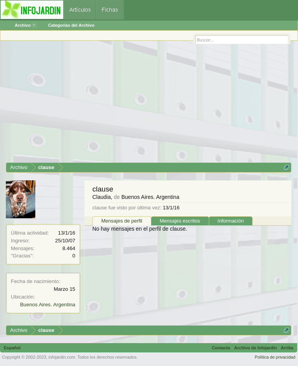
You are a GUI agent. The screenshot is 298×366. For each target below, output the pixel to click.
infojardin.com (62, 357)
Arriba (287, 347)
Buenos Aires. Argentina (47, 304)
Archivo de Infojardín (255, 347)
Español (12, 347)
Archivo (25, 25)
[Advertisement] (148, 104)
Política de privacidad (275, 357)
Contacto (221, 347)
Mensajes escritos (180, 221)
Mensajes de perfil (121, 221)
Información (231, 221)
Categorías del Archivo (71, 25)
